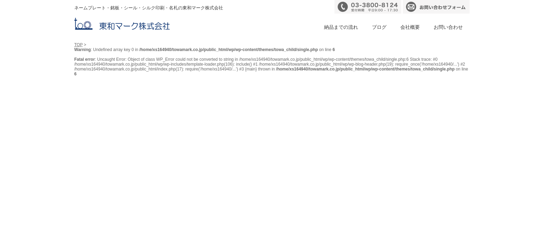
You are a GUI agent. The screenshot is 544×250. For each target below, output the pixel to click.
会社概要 (410, 27)
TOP (78, 44)
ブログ (379, 27)
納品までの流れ (341, 27)
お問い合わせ (448, 27)
